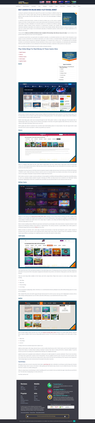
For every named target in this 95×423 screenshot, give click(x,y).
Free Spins (23, 401)
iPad (35, 387)
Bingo (22, 397)
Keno (74, 6)
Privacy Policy (32, 412)
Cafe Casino (22, 58)
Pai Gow (22, 398)
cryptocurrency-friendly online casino (38, 216)
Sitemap (35, 398)
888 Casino (23, 387)
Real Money (18, 6)
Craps (56, 6)
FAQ (35, 397)
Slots (39, 6)
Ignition (62, 77)
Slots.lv (21, 54)
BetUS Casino (23, 52)
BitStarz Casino (23, 56)
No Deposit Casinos (24, 403)
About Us (36, 395)
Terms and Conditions (25, 412)
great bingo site (47, 364)
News (79, 6)
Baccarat (69, 6)
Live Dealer (34, 6)
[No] (93, 421)
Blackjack (45, 6)
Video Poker (62, 6)
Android (35, 389)
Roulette (51, 6)
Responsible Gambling (40, 412)
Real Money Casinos (24, 400)
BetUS (62, 69)
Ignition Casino (23, 61)
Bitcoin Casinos (26, 6)
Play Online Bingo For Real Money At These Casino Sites (67, 67)
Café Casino (63, 75)
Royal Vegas (23, 389)
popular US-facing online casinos (49, 332)
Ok (74, 421)
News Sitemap (37, 400)
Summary (61, 79)
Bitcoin (36, 227)
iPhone (35, 386)
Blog (21, 395)
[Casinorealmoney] (23, 3)
